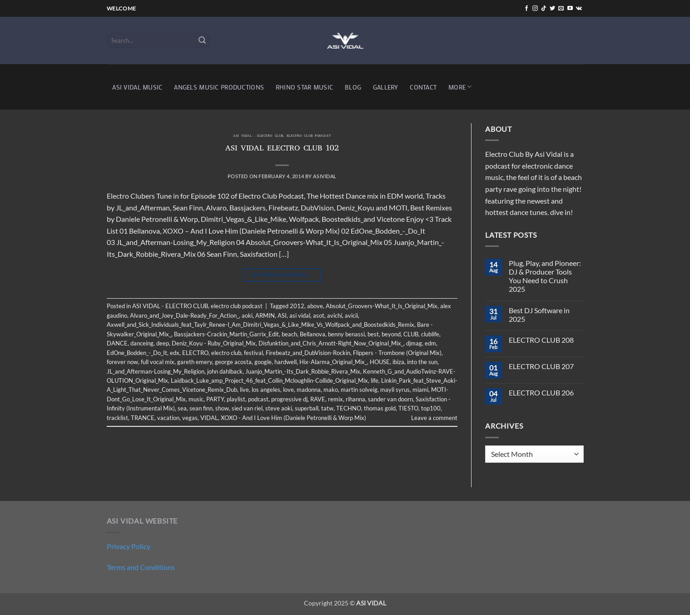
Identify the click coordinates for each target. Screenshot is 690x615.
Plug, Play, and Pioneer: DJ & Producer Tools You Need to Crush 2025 (545, 276)
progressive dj (289, 399)
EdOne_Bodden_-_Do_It (137, 352)
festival (253, 352)
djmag (414, 343)
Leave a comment (434, 417)
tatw (327, 408)
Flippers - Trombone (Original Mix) (397, 352)
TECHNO (348, 408)
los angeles (266, 389)
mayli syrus (395, 389)
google (263, 361)
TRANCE (142, 417)
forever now (122, 361)
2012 (297, 306)
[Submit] (202, 40)
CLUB (410, 334)
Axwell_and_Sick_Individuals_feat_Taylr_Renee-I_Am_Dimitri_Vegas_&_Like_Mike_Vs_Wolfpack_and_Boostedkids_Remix (260, 324)
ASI (282, 315)
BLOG (353, 87)
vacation (168, 417)
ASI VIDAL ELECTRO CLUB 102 (282, 149)
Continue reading (282, 274)
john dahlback (225, 371)
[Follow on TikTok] (543, 8)
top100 (431, 408)
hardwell (285, 361)
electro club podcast (309, 136)
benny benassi (346, 334)
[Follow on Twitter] (552, 8)
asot (318, 315)
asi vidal (299, 315)
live (244, 389)
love (288, 389)
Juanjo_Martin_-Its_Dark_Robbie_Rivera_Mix (302, 371)
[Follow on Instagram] (535, 8)
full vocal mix (157, 361)
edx (174, 352)
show (222, 408)
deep (162, 343)
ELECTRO (195, 352)
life (374, 380)
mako (330, 389)
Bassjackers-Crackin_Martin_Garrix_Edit (226, 334)
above (315, 306)
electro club (226, 352)
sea (182, 408)
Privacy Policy (128, 546)
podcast (258, 399)
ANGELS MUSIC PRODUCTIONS (219, 87)
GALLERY (385, 87)
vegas (190, 417)
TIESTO (408, 408)
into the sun (422, 361)
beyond (391, 334)
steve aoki (278, 408)
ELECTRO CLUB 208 (541, 339)
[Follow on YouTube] (570, 8)
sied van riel (247, 408)
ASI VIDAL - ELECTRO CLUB (258, 136)
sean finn (201, 408)
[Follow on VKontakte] (579, 8)
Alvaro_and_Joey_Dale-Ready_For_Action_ (184, 315)
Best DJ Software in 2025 (539, 314)
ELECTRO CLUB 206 (541, 392)
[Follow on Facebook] (526, 8)
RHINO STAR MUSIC (304, 87)
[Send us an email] (561, 8)
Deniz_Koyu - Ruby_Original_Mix (214, 343)
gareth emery (194, 361)
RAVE (317, 399)
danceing (142, 343)
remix (335, 399)
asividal (324, 176)
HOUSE (380, 361)
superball (306, 408)
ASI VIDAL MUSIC (137, 87)
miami (420, 389)
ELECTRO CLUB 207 (541, 366)
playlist (236, 399)
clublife (430, 334)
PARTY (215, 399)
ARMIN (265, 315)
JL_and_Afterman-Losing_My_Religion (155, 371)
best (373, 334)
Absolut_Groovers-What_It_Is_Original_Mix (381, 306)
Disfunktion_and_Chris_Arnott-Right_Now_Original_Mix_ (330, 343)
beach (289, 334)
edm (430, 343)
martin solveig (359, 389)
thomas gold (380, 408)
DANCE (117, 343)
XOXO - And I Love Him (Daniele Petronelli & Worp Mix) (293, 417)
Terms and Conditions (141, 567)
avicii (351, 315)
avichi (334, 315)
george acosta (233, 361)
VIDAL (209, 417)
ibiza (398, 361)
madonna (309, 389)
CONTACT (423, 87)
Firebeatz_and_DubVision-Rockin (308, 352)
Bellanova (312, 334)
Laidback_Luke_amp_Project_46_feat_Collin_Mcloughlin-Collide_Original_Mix (269, 380)
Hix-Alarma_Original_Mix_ (333, 361)
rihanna (355, 399)
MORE (460, 86)
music (196, 399)
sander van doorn (390, 399)
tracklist (117, 417)
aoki (247, 315)
